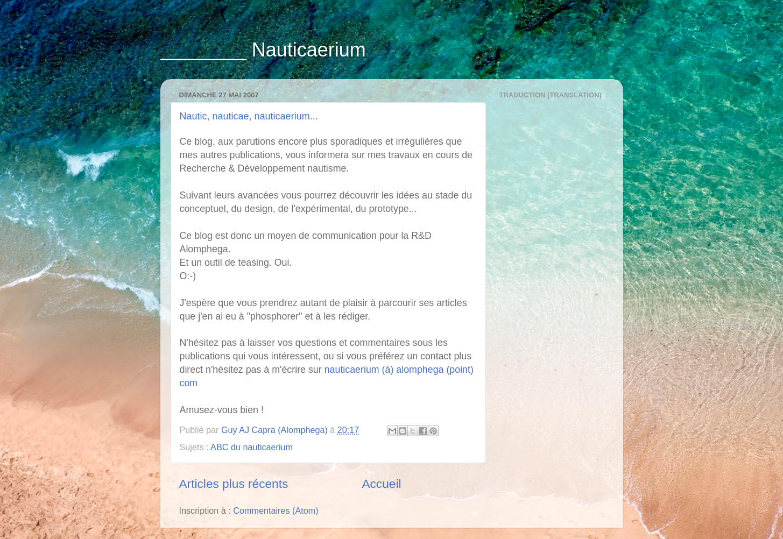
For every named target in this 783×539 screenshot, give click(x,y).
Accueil (381, 484)
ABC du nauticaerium (251, 447)
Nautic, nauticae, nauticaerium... (249, 116)
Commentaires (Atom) (275, 510)
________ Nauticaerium (263, 50)
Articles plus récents (233, 484)
